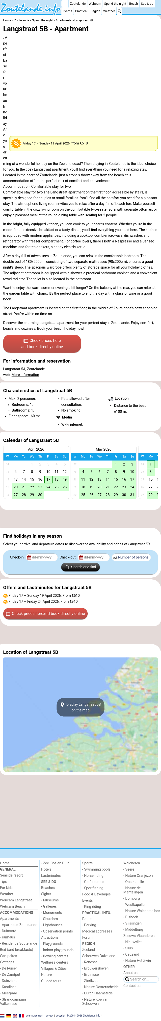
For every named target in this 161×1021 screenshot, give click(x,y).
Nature (46, 975)
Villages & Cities (54, 969)
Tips (3, 882)
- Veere (128, 869)
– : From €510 (44, 596)
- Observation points (57, 931)
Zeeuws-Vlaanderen (139, 936)
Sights (46, 894)
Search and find (80, 567)
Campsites (8, 956)
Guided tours (51, 981)
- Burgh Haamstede (97, 993)
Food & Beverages (96, 894)
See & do (147, 3)
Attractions (49, 937)
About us (130, 973)
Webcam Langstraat (16, 900)
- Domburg (131, 898)
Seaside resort (11, 875)
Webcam (95, 3)
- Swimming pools (96, 869)
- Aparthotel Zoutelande (18, 925)
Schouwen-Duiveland (98, 956)
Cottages (7, 962)
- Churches (49, 919)
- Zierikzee (90, 981)
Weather (109, 11)
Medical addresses (97, 931)
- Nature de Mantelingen (133, 890)
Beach (133, 3)
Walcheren (131, 863)
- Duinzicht (8, 981)
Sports (87, 863)
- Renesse (90, 962)
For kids (6, 888)
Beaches (48, 888)
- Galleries (49, 906)
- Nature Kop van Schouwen (95, 1001)
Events (67, 11)
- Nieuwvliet (132, 942)
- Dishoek (130, 917)
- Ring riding (91, 907)
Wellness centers (54, 962)
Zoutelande (78, 3)
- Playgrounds (52, 944)
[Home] (64, 3)
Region (95, 11)
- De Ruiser (8, 968)
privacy (50, 1015)
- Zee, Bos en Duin (55, 863)
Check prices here (42, 344)
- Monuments (51, 913)
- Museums (50, 900)
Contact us (131, 986)
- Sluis (128, 948)
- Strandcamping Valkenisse (13, 1001)
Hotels (46, 869)
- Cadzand (131, 954)
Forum (87, 937)
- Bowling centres (54, 956)
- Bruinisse (90, 975)
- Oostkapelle (133, 882)
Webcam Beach (12, 906)
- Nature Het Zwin (137, 961)
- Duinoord (8, 931)
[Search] (119, 11)
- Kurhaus (7, 937)
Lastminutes (51, 876)
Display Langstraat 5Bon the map (80, 707)
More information (25, 375)
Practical (81, 11)
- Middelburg (133, 930)
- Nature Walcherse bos (141, 911)
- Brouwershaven (95, 968)
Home (5, 863)
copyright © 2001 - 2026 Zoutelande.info (78, 1015)
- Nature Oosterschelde (100, 987)
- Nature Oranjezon (138, 876)
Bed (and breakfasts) (16, 950)
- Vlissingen (132, 923)
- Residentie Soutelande (18, 943)
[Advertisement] (80, 518)
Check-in (17, 557)
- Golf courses (93, 882)
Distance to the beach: (131, 406)
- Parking (89, 925)
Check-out (68, 557)
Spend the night (115, 3)
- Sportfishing (92, 888)
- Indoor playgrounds (57, 950)
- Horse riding (93, 876)
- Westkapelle (133, 905)
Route (86, 919)
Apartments (9, 919)
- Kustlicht (8, 987)
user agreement (34, 1015)
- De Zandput (10, 975)
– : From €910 (43, 602)
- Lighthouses (51, 925)
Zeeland (88, 950)
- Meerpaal (8, 993)
